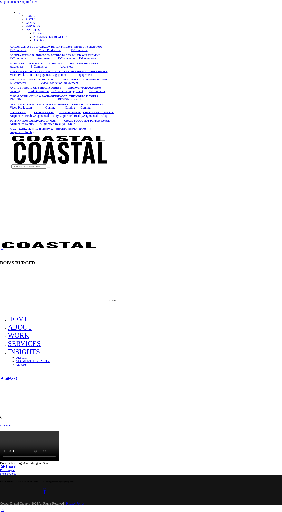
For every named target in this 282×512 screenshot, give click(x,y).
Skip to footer (28, 1)
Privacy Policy (75, 503)
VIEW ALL (5, 425)
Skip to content (9, 1)
